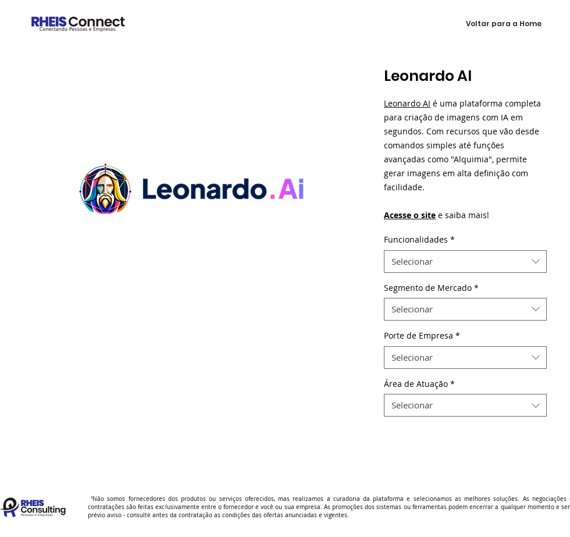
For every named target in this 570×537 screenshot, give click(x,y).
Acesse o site (410, 215)
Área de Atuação (419, 383)
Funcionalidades (419, 239)
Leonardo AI (407, 103)
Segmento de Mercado (431, 287)
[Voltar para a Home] (503, 24)
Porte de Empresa (422, 335)
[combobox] (465, 261)
